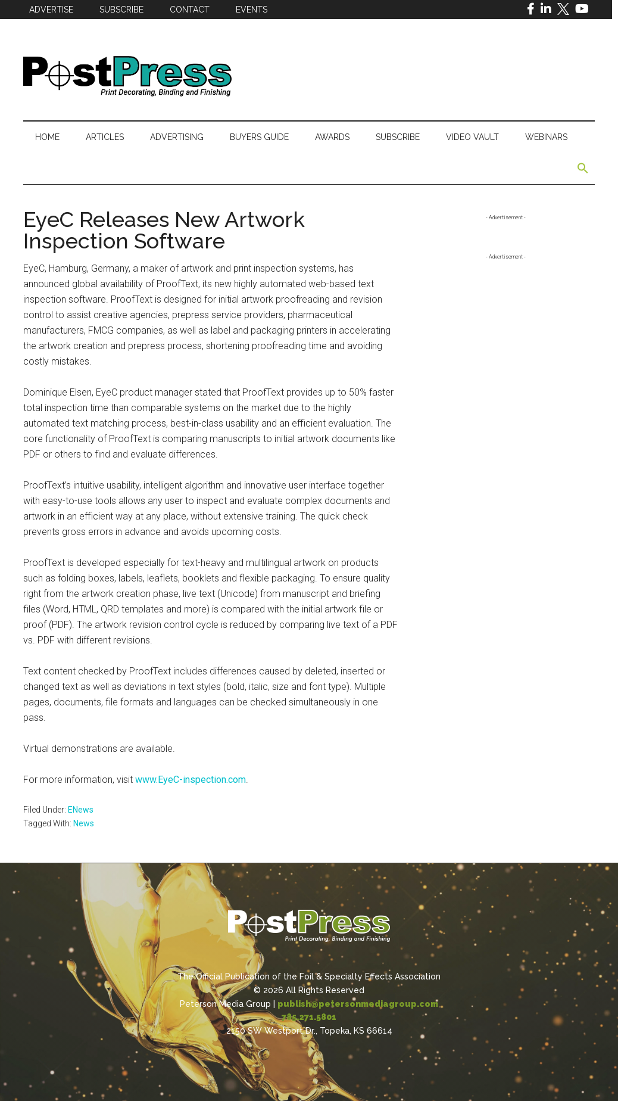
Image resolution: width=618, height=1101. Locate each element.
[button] (583, 168)
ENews (80, 809)
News (83, 823)
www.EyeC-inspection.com (190, 779)
